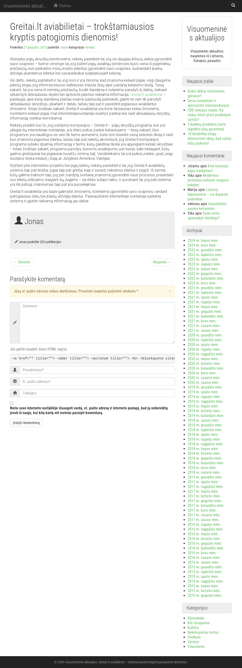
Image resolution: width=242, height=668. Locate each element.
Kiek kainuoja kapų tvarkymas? (208, 168)
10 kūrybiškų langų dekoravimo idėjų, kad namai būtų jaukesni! (209, 139)
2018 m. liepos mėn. (203, 449)
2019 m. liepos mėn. (203, 406)
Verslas (90, 47)
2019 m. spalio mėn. (203, 392)
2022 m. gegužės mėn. (205, 273)
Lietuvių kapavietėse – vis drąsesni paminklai (208, 194)
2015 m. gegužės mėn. (205, 595)
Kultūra (193, 627)
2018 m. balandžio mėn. (206, 463)
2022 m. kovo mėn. (202, 283)
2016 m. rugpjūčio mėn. (206, 529)
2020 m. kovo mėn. (202, 373)
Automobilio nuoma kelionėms (207, 206)
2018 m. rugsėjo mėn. (204, 439)
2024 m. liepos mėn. (203, 240)
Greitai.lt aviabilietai (146, 94)
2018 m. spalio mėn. (203, 434)
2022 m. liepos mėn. (203, 269)
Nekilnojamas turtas (203, 632)
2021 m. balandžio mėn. (206, 316)
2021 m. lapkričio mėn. (205, 292)
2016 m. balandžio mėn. (206, 548)
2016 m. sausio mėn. (203, 562)
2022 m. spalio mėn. (203, 259)
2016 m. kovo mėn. (202, 553)
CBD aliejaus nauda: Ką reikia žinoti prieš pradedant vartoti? (209, 115)
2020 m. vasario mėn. (204, 378)
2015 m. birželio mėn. (204, 590)
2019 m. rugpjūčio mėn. (206, 401)
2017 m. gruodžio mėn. (205, 477)
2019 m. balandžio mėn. (206, 415)
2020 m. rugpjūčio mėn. (206, 354)
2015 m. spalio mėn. (203, 576)
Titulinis (62, 6)
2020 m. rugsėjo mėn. (204, 349)
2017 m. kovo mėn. (202, 510)
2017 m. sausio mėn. (203, 520)
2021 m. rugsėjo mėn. (204, 302)
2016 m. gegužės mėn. (205, 543)
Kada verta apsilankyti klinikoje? (204, 215)
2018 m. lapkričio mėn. (205, 430)
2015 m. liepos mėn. (203, 586)
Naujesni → (162, 262)
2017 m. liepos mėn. (203, 491)
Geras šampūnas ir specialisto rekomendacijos (208, 103)
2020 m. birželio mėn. (204, 363)
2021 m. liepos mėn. (203, 307)
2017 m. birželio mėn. (204, 496)
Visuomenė (196, 646)
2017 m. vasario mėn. (204, 515)
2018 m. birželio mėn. (204, 453)
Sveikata (194, 637)
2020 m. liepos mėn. (203, 359)
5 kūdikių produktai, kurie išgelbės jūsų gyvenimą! (207, 126)
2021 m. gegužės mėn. (205, 311)
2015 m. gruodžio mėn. (205, 567)
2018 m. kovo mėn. (202, 467)
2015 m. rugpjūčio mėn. (206, 581)
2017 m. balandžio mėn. (206, 505)
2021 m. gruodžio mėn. (205, 288)
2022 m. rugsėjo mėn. (204, 264)
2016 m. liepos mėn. (203, 534)
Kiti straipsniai (199, 623)
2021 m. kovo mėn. (202, 321)
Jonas (64, 47)
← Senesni (21, 262)
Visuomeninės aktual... (25, 6)
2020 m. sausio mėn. (203, 382)
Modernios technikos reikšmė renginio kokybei (208, 180)
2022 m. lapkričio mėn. (205, 254)
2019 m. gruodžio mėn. (205, 387)
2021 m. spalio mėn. (203, 297)
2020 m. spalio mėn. (203, 344)
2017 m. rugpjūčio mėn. (206, 486)
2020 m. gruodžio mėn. (205, 335)
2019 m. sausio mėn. (203, 420)
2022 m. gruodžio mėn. (205, 250)
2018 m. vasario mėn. (204, 472)
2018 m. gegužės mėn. (205, 458)
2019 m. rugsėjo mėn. (204, 396)
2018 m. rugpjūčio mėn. (206, 444)
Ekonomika (196, 618)
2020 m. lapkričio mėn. (205, 340)
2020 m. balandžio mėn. (206, 368)
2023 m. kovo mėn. (202, 245)
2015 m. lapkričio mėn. (205, 572)
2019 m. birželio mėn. (204, 411)
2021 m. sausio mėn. (203, 330)
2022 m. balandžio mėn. (206, 278)
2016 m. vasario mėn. (204, 557)
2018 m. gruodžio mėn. (205, 425)
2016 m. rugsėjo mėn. (204, 524)
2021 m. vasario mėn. (204, 325)
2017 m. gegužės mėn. (205, 501)
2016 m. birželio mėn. (204, 538)
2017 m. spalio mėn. (203, 482)
